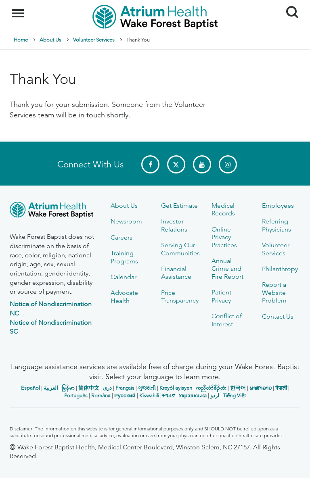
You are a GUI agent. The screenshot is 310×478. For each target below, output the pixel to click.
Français (124, 388)
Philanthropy (280, 269)
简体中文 (88, 388)
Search (289, 9)
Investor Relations (174, 225)
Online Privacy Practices (224, 237)
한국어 (238, 388)
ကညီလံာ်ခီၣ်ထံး (211, 388)
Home (21, 40)
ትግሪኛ (168, 395)
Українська (193, 395)
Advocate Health (124, 296)
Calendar (123, 277)
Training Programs (124, 257)
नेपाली (281, 388)
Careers (121, 237)
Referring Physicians (276, 225)
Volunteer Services (94, 40)
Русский (125, 395)
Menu (19, 9)
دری (107, 388)
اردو (214, 395)
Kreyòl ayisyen (175, 388)
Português (76, 395)
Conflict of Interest (227, 320)
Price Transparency (180, 296)
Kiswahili (149, 395)
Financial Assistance (176, 272)
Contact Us (277, 316)
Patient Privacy (221, 296)
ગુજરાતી (147, 388)
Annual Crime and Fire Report (227, 268)
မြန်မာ (68, 388)
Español (30, 388)
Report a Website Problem (274, 292)
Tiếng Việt (234, 395)
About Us (50, 40)
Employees (278, 205)
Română (101, 395)
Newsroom (126, 221)
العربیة (51, 388)
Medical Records (223, 209)
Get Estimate (179, 205)
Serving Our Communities (180, 249)
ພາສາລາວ (260, 388)
